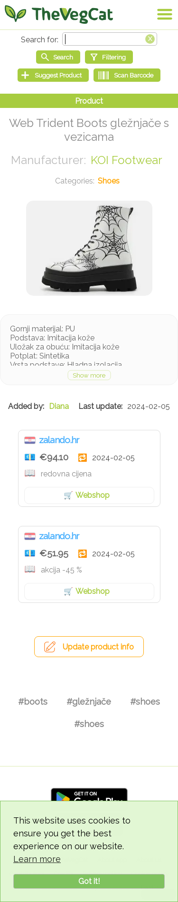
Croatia (30, 440)
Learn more (37, 859)
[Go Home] (59, 14)
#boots (32, 702)
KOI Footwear (126, 160)
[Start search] (58, 57)
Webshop (92, 495)
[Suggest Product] (53, 75)
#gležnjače (88, 702)
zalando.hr (59, 440)
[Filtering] (109, 57)
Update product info (98, 646)
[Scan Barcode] (127, 75)
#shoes (145, 702)
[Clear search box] (150, 38)
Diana (59, 406)
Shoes (109, 180)
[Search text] (109, 39)
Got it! (89, 881)
